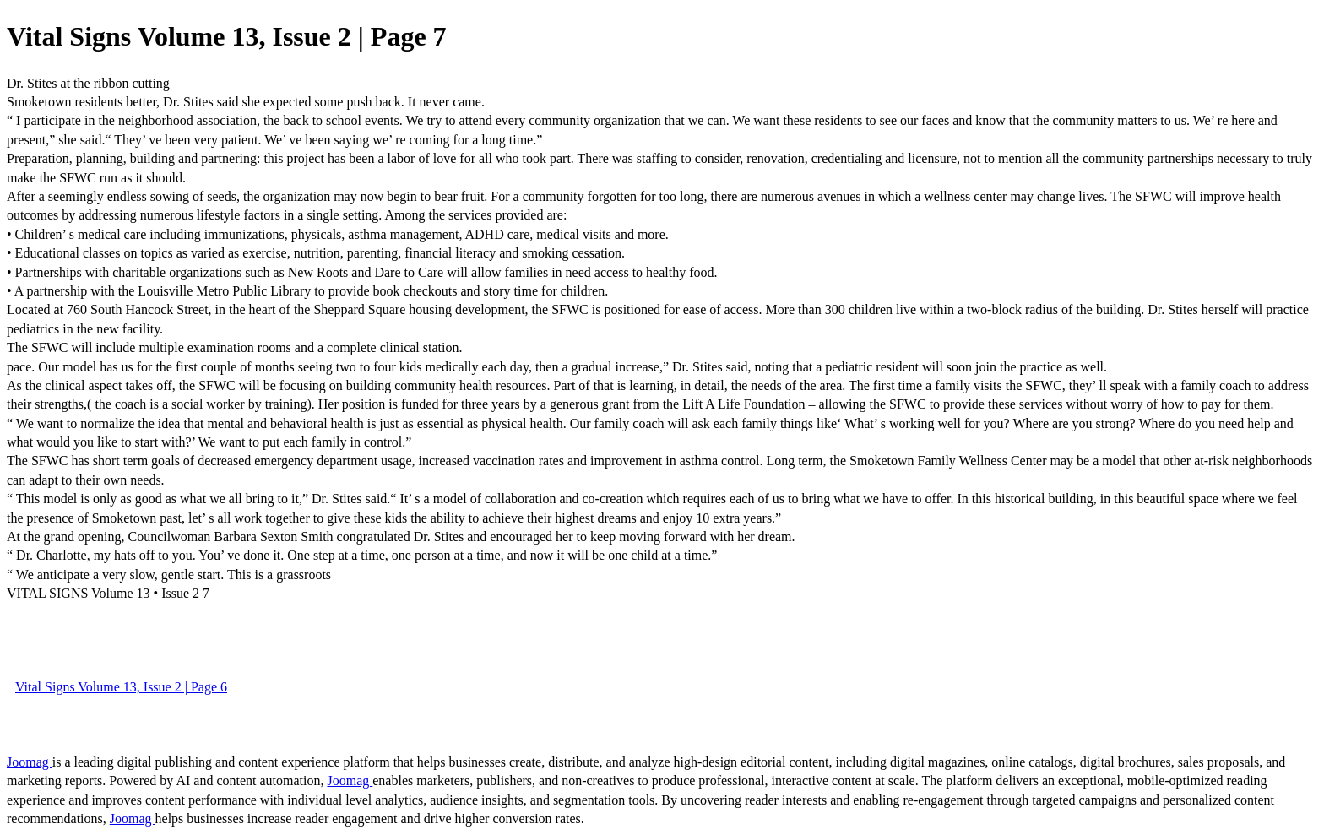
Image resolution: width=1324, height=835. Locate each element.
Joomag (29, 762)
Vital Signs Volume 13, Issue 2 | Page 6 (121, 687)
